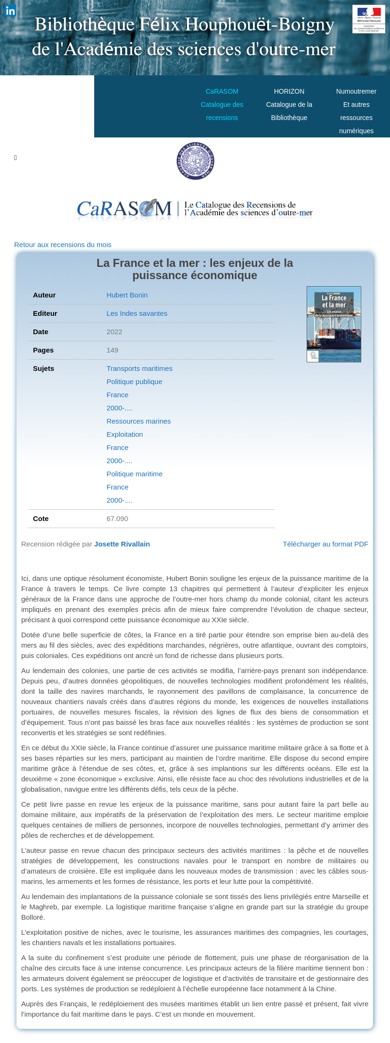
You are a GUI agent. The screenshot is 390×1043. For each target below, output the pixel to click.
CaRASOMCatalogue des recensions (222, 104)
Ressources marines (138, 421)
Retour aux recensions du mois (63, 245)
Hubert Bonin (127, 295)
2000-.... (119, 408)
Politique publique (134, 381)
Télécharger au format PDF (326, 544)
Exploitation (124, 434)
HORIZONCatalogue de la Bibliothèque (289, 104)
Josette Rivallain (122, 544)
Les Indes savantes (136, 313)
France (117, 395)
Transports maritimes (139, 368)
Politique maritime (134, 474)
